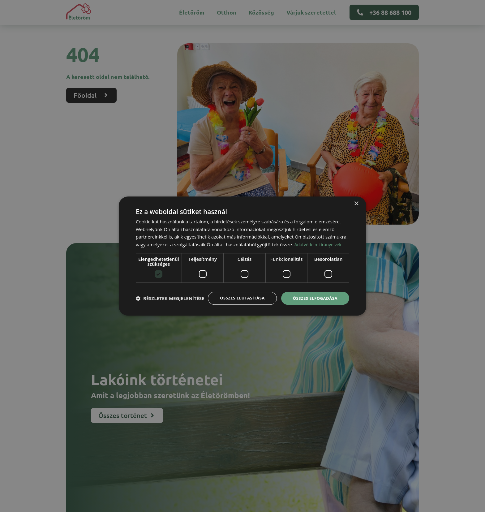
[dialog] (242, 256)
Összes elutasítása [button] (238, 292)
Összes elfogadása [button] (313, 292)
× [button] (356, 197)
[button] (170, 309)
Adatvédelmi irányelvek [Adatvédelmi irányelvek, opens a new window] (319, 238)
